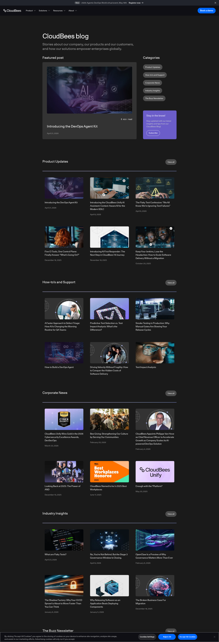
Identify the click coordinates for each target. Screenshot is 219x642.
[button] (31, 10)
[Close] (214, 637)
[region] (109, 637)
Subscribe (153, 133)
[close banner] (215, 3)
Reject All (167, 637)
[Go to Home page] (12, 10)
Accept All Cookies (187, 637)
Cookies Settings (147, 637)
